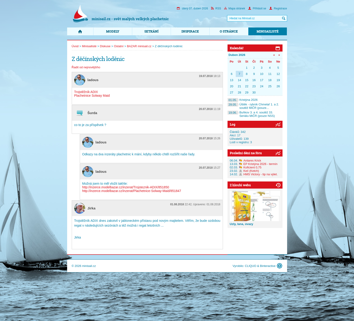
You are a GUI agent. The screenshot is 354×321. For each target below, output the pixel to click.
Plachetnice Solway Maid (92, 95)
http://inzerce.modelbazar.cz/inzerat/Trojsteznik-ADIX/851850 (125, 187)
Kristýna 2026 (243, 100)
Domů (80, 31)
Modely (112, 31)
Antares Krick (252, 160)
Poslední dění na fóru (246, 153)
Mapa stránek (234, 8)
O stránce (229, 31)
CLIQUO (250, 266)
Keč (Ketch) (251, 171)
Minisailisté (268, 31)
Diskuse (105, 46)
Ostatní (118, 46)
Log (232, 124)
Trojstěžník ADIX (86, 92)
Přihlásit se (257, 8)
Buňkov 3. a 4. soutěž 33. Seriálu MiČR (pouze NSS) (251, 114)
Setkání (151, 31)
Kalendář (237, 48)
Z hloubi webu (240, 185)
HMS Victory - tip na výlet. (260, 174)
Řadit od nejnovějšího (86, 67)
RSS (216, 8)
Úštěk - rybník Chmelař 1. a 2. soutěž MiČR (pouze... (253, 106)
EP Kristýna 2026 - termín (260, 164)
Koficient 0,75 (252, 167)
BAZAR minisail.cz (139, 46)
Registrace (278, 8)
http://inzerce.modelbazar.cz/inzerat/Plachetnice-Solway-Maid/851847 (131, 191)
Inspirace (190, 31)
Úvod (75, 46)
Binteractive (268, 266)
